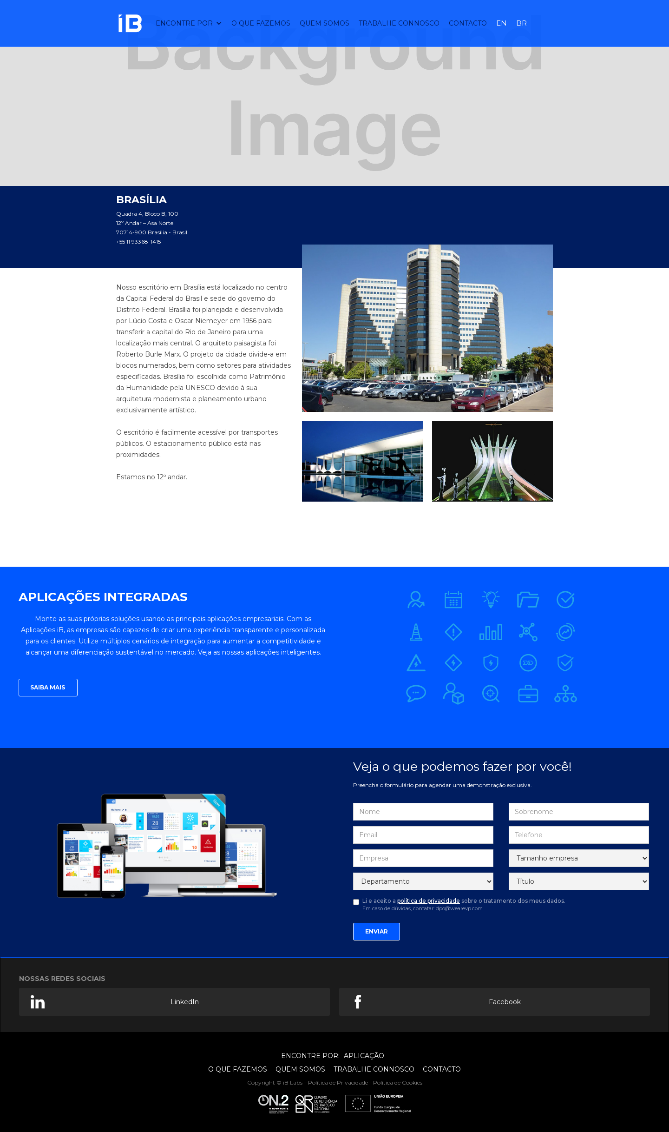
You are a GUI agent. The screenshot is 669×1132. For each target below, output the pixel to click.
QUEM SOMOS (324, 23)
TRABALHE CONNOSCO (399, 23)
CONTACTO (442, 1069)
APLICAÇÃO (364, 1056)
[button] (189, 23)
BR (521, 23)
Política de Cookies (397, 1082)
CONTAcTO (468, 23)
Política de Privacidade (338, 1082)
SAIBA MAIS (48, 687)
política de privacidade (428, 900)
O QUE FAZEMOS (260, 23)
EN (501, 23)
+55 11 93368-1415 (138, 241)
